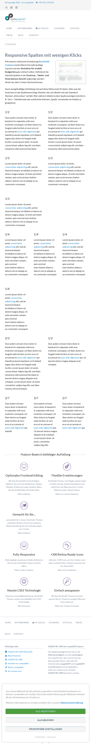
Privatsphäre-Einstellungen (45, 729)
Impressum (51, 737)
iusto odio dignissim (26, 131)
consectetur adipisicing (16, 167)
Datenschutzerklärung (72, 702)
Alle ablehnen (45, 720)
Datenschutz (40, 737)
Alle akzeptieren (45, 711)
